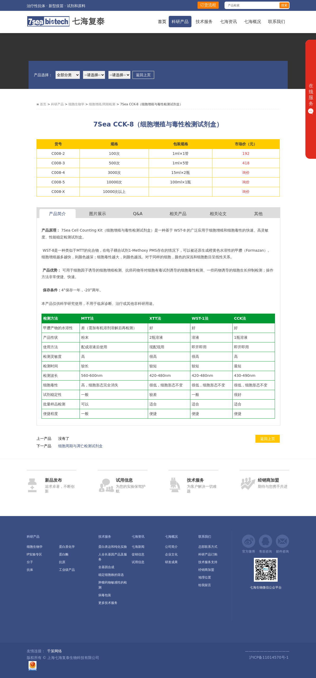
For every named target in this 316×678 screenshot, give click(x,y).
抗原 (62, 562)
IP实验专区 (34, 554)
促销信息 (138, 554)
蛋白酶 (63, 554)
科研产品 (180, 21)
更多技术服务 (107, 603)
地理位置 (204, 577)
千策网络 (54, 651)
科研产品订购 (207, 554)
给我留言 (204, 585)
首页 (162, 21)
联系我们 (276, 21)
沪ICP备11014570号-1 (268, 657)
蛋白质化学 (67, 547)
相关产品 (178, 213)
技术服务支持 (207, 562)
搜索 (284, 5)
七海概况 (252, 21)
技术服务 (204, 21)
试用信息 (138, 562)
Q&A (138, 213)
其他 (258, 213)
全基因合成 (106, 567)
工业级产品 (67, 570)
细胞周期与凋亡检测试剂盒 (80, 446)
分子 (30, 562)
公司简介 (171, 547)
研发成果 (171, 562)
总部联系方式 (207, 547)
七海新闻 (138, 547)
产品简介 (57, 213)
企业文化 (171, 554)
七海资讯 (228, 21)
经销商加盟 (206, 570)
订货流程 (208, 5)
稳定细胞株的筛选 (111, 575)
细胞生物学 (76, 104)
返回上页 (143, 75)
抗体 (30, 570)
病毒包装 (104, 595)
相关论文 (218, 213)
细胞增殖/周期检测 (102, 104)
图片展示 (97, 213)
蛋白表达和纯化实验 (112, 547)
